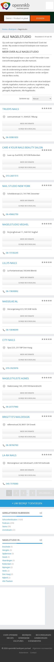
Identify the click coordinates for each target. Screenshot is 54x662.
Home (4, 29)
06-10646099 (12, 329)
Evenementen (34, 641)
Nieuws (10, 638)
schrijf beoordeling (27, 129)
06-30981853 (12, 137)
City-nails (8, 339)
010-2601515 (12, 175)
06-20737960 (12, 406)
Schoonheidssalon (9, 519)
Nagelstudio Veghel (15, 224)
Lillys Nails (9, 262)
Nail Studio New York (16, 185)
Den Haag (6, 574)
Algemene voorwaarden (42, 648)
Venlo (4, 571)
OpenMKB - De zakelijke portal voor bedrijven (15, 6)
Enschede (6, 546)
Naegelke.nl (10, 301)
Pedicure (6, 523)
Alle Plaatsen (7, 581)
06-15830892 (12, 291)
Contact (33, 652)
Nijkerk (5, 577)
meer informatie (27, 123)
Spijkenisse (6, 553)
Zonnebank (7, 530)
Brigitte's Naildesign (16, 416)
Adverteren (23, 652)
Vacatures (18, 641)
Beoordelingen (43, 635)
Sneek (4, 557)
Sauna (4, 526)
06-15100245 (12, 252)
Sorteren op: (24, 98)
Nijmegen (6, 567)
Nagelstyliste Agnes (15, 378)
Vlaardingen (7, 560)
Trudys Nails (10, 109)
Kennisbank (24, 638)
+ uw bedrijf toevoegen (27, 503)
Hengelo (5, 550)
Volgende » (45, 493)
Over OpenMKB (10, 635)
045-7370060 (12, 483)
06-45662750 (12, 214)
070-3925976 (12, 368)
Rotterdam (6, 564)
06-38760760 (12, 445)
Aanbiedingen (40, 638)
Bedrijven (12, 29)
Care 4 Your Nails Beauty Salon (22, 147)
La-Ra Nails (9, 455)
